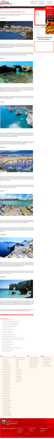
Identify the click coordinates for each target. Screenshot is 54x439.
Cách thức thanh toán (46, 357)
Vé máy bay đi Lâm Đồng (7, 412)
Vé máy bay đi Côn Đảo (6, 395)
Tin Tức (38, 30)
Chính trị (17, 367)
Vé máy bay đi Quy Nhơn (6, 381)
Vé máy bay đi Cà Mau (6, 393)
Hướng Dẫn (38, 33)
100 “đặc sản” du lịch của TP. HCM (8, 332)
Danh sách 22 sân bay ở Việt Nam (8, 357)
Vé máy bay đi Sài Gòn (6, 364)
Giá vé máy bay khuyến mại (20, 359)
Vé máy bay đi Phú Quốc (6, 396)
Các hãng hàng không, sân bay (34, 357)
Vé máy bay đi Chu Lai (6, 379)
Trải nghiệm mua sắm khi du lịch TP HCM (9, 334)
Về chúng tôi (31, 430)
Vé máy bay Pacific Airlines (34, 360)
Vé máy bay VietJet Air (33, 364)
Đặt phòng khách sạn (21, 430)
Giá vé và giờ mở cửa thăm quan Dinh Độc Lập (10, 326)
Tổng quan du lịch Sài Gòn (7, 346)
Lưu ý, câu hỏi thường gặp (47, 366)
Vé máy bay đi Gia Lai (6, 408)
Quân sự (17, 366)
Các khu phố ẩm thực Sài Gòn (7, 341)
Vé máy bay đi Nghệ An (6, 398)
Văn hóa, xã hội (18, 369)
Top (32, 314)
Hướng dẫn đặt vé (43, 430)
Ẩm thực (17, 362)
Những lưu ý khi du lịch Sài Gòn (8, 329)
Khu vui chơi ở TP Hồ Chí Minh (7, 342)
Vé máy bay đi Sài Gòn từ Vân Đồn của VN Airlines (10, 324)
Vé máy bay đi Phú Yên (6, 405)
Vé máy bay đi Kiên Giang (7, 415)
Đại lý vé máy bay (19, 379)
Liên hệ (42, 431)
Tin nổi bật (18, 381)
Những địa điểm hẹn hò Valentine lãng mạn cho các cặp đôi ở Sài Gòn (13, 339)
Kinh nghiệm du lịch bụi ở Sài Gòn (8, 331)
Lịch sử (17, 364)
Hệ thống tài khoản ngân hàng (48, 359)
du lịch (12, 87)
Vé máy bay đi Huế (6, 376)
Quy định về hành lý (46, 362)
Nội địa (38, 29)
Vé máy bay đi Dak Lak (6, 410)
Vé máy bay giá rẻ (5, 362)
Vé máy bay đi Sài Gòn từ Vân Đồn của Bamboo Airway (11, 321)
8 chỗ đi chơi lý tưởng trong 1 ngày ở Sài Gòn (10, 336)
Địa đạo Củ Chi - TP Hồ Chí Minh (8, 349)
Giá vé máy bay (18, 376)
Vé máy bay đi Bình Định (6, 403)
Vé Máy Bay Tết (18, 371)
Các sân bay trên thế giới (33, 359)
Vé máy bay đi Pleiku (6, 386)
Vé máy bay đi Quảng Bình (7, 400)
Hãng (37, 32)
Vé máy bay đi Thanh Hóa (7, 371)
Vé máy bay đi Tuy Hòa (6, 383)
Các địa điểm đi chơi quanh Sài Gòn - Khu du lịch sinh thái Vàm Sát (13, 337)
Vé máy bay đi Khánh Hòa (7, 407)
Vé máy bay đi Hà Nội (6, 366)
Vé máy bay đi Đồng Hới (6, 374)
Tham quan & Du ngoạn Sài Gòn (8, 344)
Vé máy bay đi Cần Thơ (6, 391)
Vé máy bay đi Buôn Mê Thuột (7, 388)
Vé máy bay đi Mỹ (32, 367)
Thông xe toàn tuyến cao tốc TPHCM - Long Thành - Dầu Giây (12, 347)
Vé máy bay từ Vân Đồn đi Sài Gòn (8, 319)
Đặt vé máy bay (18, 374)
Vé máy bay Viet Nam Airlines (34, 362)
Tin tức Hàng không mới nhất (20, 357)
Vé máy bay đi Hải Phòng (7, 369)
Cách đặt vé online (46, 364)
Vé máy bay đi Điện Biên (6, 367)
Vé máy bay (4, 359)
